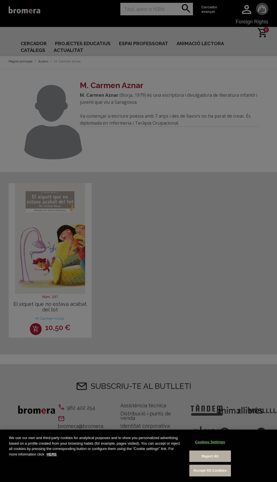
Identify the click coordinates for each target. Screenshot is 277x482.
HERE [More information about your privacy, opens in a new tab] (52, 454)
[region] (138, 456)
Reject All (210, 456)
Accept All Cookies (210, 470)
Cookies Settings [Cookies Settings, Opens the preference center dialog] (210, 442)
